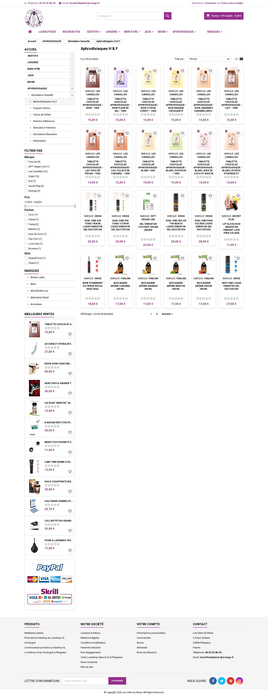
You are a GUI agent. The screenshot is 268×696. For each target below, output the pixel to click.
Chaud (33, 263)
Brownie (34, 248)
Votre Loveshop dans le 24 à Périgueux (101, 657)
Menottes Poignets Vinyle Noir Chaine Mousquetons (59, 442)
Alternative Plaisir (39, 297)
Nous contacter (89, 662)
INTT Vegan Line (38, 166)
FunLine (34, 161)
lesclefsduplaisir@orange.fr (84, 3)
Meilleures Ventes (39, 314)
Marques (213, 31)
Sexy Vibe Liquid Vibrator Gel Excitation (231, 286)
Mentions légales (90, 637)
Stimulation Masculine (45, 134)
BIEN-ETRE (131, 31)
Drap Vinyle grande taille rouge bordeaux (59, 383)
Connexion (210, 3)
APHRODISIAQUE (183, 31)
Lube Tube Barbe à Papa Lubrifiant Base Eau (59, 462)
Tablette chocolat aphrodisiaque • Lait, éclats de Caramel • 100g (120, 167)
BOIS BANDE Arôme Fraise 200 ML (203, 286)
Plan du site (87, 667)
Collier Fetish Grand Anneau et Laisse (59, 521)
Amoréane (36, 304)
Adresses (142, 647)
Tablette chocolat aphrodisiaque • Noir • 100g (59, 324)
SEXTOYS (93, 31)
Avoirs (140, 642)
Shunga (34, 190)
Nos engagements (91, 652)
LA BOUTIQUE (47, 31)
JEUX (147, 31)
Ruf (32, 181)
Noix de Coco (37, 234)
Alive (33, 284)
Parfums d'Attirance (43, 121)
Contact (200, 624)
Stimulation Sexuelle (42, 95)
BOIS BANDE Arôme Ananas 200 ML (148, 286)
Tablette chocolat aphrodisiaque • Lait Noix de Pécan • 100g (93, 167)
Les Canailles (38, 171)
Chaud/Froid (36, 258)
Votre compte (148, 624)
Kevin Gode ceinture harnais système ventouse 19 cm (59, 364)
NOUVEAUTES (71, 31)
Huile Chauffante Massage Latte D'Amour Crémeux (59, 481)
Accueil (31, 49)
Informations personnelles (151, 633)
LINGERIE (111, 31)
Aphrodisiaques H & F (45, 101)
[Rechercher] (134, 16)
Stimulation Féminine (44, 127)
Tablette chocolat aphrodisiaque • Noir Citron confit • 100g (148, 105)
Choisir (210, 59)
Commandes (144, 637)
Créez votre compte (232, 3)
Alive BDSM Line (39, 290)
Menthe (34, 229)
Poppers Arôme (41, 108)
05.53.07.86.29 (47, 3)
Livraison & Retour (90, 633)
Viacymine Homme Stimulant (59, 501)
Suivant (168, 314)
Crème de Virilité (42, 114)
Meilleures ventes (34, 633)
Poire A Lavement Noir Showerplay (59, 540)
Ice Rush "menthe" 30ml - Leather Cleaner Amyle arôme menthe (59, 403)
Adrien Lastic (37, 277)
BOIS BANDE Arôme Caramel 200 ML (120, 286)
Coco (33, 214)
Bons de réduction (147, 652)
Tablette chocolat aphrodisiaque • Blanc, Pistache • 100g (176, 167)
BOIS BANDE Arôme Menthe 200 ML (176, 286)
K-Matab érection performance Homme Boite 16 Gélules (59, 422)
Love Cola (35, 243)
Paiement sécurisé (90, 647)
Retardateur (39, 140)
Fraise (33, 219)
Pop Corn (35, 238)
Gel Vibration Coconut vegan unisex (148, 227)
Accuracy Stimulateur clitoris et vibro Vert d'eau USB (59, 344)
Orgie (33, 176)
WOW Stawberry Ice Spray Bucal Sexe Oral (93, 286)
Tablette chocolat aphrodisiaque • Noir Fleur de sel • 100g (120, 105)
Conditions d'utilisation (93, 642)
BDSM (162, 31)
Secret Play (36, 186)
